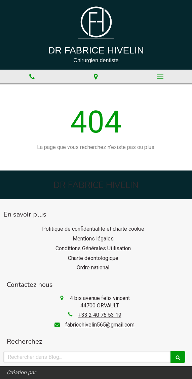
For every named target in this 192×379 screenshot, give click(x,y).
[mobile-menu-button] (160, 76)
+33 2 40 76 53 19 (99, 315)
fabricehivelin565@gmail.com (100, 324)
